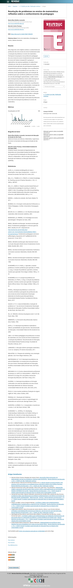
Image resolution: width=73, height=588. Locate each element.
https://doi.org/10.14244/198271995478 (22, 34)
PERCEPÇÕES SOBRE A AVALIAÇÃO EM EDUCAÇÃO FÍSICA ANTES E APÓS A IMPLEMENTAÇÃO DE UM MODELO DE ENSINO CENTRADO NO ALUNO (38, 489)
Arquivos (15, 6)
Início (9, 6)
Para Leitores (11, 540)
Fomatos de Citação (50, 86)
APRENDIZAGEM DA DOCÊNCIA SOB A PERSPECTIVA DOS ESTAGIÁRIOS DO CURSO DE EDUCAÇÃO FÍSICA (36, 523)
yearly (38, 126)
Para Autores (11, 542)
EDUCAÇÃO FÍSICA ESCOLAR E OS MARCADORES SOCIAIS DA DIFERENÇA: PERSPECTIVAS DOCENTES (34, 478)
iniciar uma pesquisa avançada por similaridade (32, 531)
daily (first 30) (27, 126)
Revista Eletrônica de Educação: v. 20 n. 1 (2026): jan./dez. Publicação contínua (32, 512)
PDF (47, 56)
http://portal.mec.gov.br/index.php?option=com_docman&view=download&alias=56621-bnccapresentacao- (22, 232)
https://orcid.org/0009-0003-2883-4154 (16, 23)
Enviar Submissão (14, 567)
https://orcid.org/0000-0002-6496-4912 (16, 29)
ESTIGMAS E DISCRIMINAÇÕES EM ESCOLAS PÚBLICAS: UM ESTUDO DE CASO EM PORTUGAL (36, 511)
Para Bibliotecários (13, 545)
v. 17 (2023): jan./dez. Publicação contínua (29, 6)
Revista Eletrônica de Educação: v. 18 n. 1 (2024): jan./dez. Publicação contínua (32, 486)
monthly (33, 126)
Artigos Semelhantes (15, 474)
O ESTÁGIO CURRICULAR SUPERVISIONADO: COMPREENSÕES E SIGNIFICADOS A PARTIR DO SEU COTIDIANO (35, 503)
